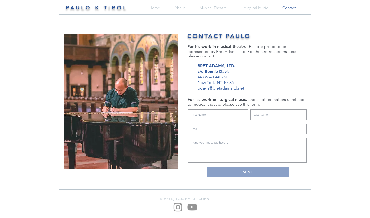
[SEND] (248, 172)
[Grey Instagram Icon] (178, 207)
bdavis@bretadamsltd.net (221, 88)
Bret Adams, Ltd (230, 51)
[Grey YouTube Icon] (192, 207)
